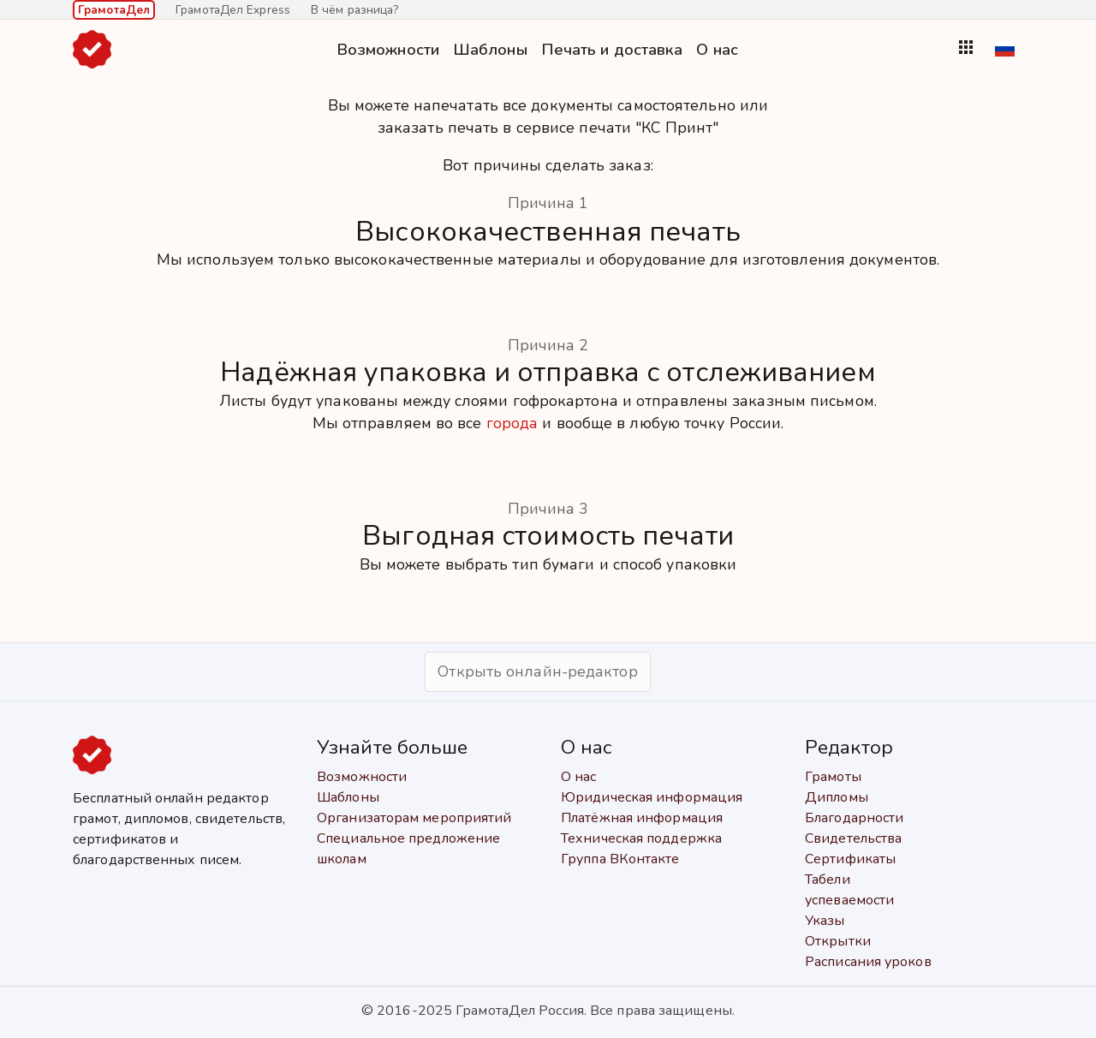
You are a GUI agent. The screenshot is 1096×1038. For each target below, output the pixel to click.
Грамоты (833, 776)
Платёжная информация (642, 817)
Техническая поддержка (641, 838)
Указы (825, 920)
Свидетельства (853, 838)
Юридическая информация (651, 797)
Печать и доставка (612, 49)
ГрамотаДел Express (233, 10)
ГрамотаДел (114, 10)
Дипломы (836, 797)
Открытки (838, 941)
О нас (717, 49)
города (512, 423)
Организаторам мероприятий (414, 817)
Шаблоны (490, 49)
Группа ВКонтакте (620, 859)
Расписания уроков (868, 961)
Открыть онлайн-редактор (537, 671)
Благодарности (854, 817)
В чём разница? (354, 10)
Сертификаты (850, 859)
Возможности (388, 49)
